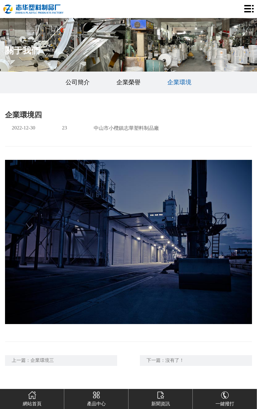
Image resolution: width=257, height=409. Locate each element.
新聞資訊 (160, 397)
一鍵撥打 (224, 397)
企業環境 (179, 82)
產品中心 (96, 397)
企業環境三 (42, 360)
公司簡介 (78, 82)
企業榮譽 (128, 82)
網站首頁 (32, 397)
